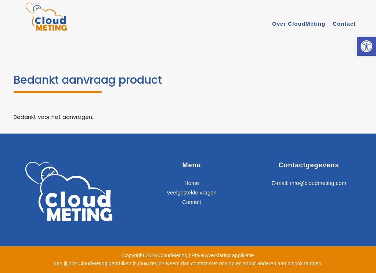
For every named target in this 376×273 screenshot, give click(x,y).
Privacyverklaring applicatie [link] (223, 255)
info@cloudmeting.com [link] (318, 183)
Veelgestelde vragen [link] (192, 192)
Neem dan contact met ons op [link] (200, 263)
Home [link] (191, 183)
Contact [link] (191, 202)
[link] (366, 46)
